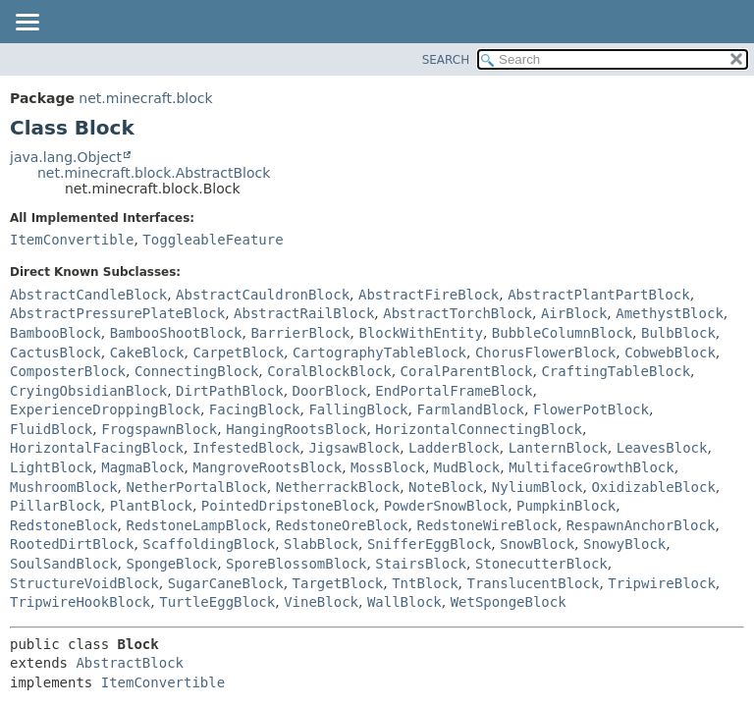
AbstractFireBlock (428, 294)
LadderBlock (454, 448)
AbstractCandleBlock (88, 294)
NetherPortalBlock (196, 487)
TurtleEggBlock (217, 602)
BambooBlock (55, 333)
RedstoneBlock (64, 525)
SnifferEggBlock (429, 544)
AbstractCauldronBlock (263, 294)
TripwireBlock (662, 583)
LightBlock (51, 467)
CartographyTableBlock (379, 352)
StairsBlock (420, 563)
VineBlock (321, 602)
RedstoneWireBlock (486, 525)
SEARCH (446, 60)
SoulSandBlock (64, 563)
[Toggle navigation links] (26, 23)
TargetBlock (338, 583)
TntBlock (425, 583)
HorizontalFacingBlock (97, 448)
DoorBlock (330, 391)
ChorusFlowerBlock (545, 352)
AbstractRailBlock (304, 313)
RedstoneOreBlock (342, 525)
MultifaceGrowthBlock (591, 467)
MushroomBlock (64, 487)
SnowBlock (537, 544)
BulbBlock (678, 333)
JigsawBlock (354, 448)
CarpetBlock (238, 352)
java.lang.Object (66, 157)
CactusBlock (55, 352)
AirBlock (574, 313)
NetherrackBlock (338, 487)
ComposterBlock (68, 371)
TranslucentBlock (533, 583)
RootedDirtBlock (72, 544)
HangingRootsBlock (296, 429)
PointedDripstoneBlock (288, 506)
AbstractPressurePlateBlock (117, 313)
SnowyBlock (624, 544)
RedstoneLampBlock (196, 525)
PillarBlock (55, 506)
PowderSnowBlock (446, 506)
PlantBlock (151, 506)
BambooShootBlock (176, 333)
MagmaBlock (142, 467)
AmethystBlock (670, 313)
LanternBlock (558, 448)
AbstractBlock (130, 663)
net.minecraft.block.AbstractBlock (153, 173)
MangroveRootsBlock (267, 467)
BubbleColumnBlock (562, 333)
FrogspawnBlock (159, 429)
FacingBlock (254, 409)
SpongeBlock (171, 563)
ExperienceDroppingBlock (105, 409)
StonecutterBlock (541, 563)
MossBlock (387, 467)
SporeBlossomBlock (296, 563)
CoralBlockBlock (329, 371)
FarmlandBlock (470, 409)
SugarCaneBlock (226, 583)
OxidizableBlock (653, 487)
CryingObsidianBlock (88, 391)
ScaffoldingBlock (208, 544)
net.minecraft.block (145, 98)
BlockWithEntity (420, 333)
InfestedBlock (246, 448)
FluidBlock (51, 429)
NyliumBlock (537, 487)
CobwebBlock (670, 352)
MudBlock (467, 467)
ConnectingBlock (196, 371)
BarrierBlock (300, 333)
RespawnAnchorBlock (641, 525)
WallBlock (404, 602)
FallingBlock (357, 409)
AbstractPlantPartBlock (598, 294)
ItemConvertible (72, 239)
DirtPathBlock (230, 391)
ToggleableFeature (212, 239)
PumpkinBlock (566, 506)
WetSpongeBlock (508, 602)
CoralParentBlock (467, 371)
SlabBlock (321, 544)
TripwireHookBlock (80, 602)
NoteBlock (445, 487)
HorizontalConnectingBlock (478, 429)
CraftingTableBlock (615, 371)
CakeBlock (147, 352)
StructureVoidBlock (84, 583)
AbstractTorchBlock (457, 313)
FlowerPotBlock (591, 409)
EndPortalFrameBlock (453, 391)
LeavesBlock (662, 448)
